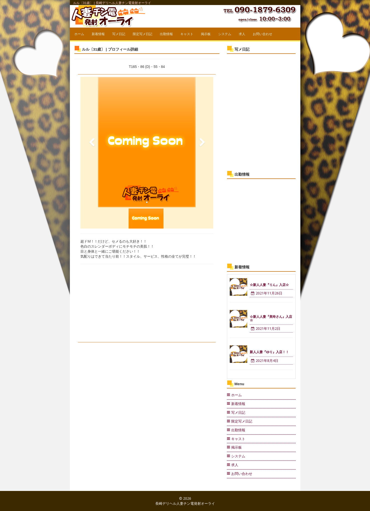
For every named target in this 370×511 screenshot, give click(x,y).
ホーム (79, 34)
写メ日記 (118, 34)
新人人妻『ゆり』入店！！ (269, 352)
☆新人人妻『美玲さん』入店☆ (271, 318)
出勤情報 (166, 34)
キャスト (186, 34)
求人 (242, 34)
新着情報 (98, 34)
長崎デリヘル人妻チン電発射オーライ (185, 503)
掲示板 (206, 34)
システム (224, 34)
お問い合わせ (262, 34)
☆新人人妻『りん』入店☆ (269, 285)
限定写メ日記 (142, 34)
